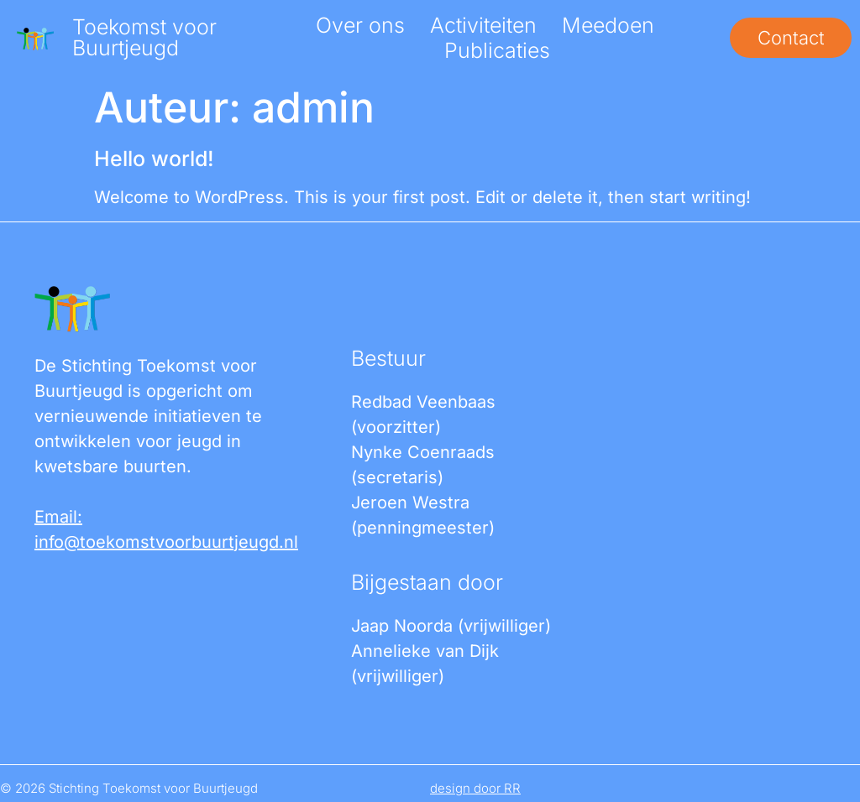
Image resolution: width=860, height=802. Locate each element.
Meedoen (605, 25)
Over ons (357, 25)
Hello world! (154, 158)
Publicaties (495, 50)
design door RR (475, 788)
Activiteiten (480, 25)
